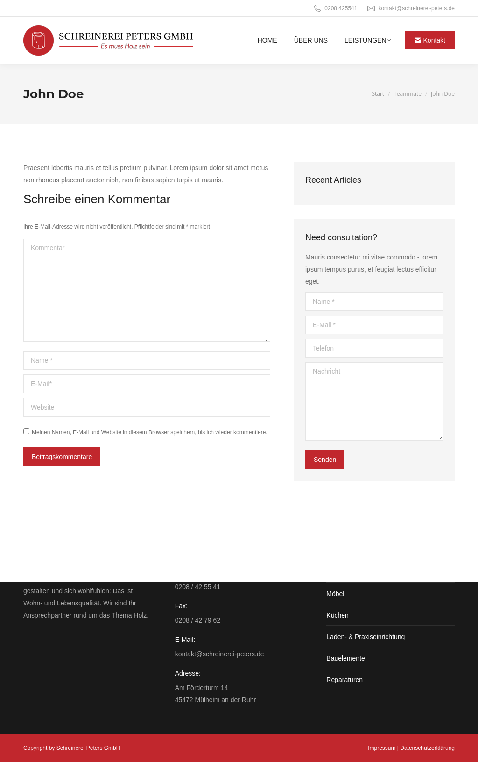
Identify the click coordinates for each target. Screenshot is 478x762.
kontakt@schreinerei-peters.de (410, 8)
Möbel (335, 593)
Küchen (337, 615)
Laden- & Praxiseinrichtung (365, 636)
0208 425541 (335, 8)
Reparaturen (344, 679)
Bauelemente (345, 658)
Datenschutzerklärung (427, 748)
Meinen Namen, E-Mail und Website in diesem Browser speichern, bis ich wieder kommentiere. (149, 432)
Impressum (381, 748)
